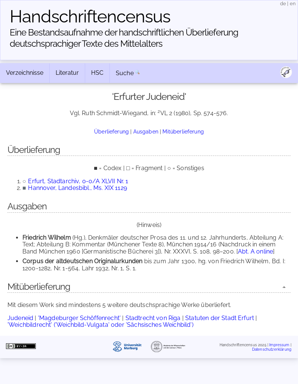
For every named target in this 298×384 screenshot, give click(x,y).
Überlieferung (111, 131)
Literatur (67, 72)
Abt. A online (255, 251)
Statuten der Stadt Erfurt (219, 318)
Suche (125, 73)
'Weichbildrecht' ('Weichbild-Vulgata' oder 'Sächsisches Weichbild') (100, 324)
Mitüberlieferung (183, 131)
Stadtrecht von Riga (153, 318)
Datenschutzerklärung (271, 349)
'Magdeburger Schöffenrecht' (79, 318)
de (283, 3)
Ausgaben (145, 131)
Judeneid (20, 318)
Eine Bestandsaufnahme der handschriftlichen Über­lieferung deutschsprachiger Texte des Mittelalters (124, 38)
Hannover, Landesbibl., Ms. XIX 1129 (77, 187)
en (293, 3)
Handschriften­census (90, 16)
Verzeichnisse (24, 72)
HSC (97, 72)
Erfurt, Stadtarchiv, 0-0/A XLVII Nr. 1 (78, 181)
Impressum (279, 345)
